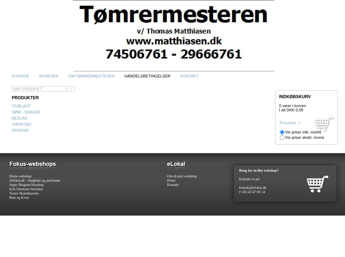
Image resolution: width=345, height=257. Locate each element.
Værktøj (21, 124)
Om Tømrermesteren (91, 76)
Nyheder (48, 76)
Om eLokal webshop (182, 176)
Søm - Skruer (26, 112)
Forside (20, 76)
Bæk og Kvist (19, 198)
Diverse (20, 130)
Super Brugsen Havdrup (26, 185)
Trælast (21, 106)
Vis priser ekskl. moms (304, 137)
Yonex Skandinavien (24, 193)
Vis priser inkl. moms (303, 132)
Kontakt (189, 76)
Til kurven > (289, 123)
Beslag (19, 118)
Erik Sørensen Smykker (26, 189)
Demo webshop (20, 176)
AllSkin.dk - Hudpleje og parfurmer (35, 180)
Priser (171, 180)
